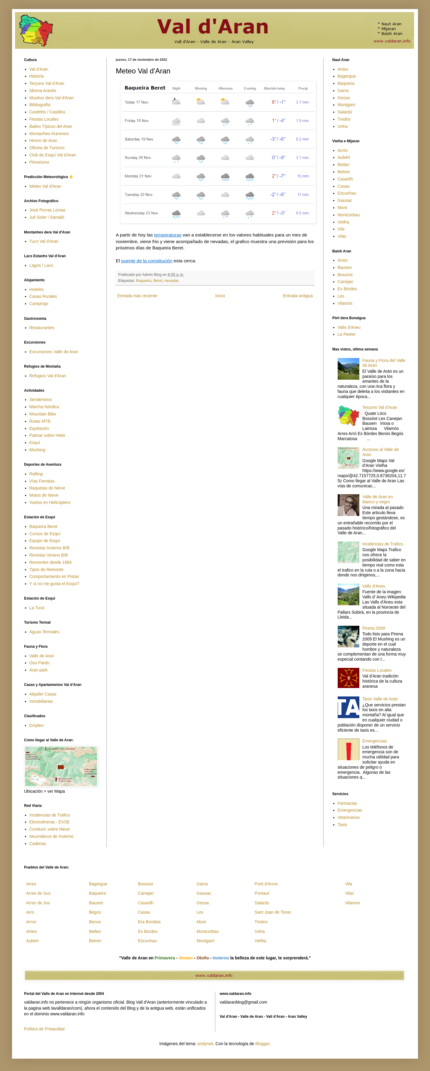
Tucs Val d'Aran (44, 241)
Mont (342, 207)
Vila (341, 229)
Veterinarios (349, 817)
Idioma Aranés (43, 90)
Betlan (344, 164)
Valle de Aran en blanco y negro (377, 499)
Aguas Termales (44, 631)
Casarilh (345, 179)
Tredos (261, 921)
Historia (36, 76)
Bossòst (345, 274)
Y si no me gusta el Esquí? (54, 583)
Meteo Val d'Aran (45, 186)
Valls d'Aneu (349, 327)
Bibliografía (40, 104)
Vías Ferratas (42, 481)
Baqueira (143, 281)
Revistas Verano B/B (48, 555)
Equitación (39, 428)
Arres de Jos (38, 902)
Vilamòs (345, 303)
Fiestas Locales (44, 119)
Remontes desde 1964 (50, 562)
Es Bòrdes (347, 288)
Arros (31, 921)
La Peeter (347, 334)
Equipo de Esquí (44, 540)
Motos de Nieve (44, 495)
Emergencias (374, 741)
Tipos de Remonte (46, 569)
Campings (38, 303)
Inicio (220, 295)
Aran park (38, 670)
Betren (344, 171)
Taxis (342, 824)
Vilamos (352, 902)
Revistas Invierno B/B (49, 547)
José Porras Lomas (47, 210)
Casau (344, 186)
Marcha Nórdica (44, 406)
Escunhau (347, 193)
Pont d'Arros (266, 883)
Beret (157, 281)
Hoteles (36, 289)
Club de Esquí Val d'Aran (52, 155)
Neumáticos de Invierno (51, 836)
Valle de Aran (41, 655)
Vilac (342, 236)
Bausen (345, 267)
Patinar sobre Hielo (47, 435)
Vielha (343, 222)
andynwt (205, 1043)
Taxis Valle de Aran (380, 698)
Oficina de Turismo (47, 147)
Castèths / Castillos (47, 112)
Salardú (345, 112)
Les (341, 296)
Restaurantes (41, 327)
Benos (95, 921)
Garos (343, 90)
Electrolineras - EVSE (49, 821)
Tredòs (344, 119)
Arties (343, 69)
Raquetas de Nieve (47, 488)
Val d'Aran (38, 69)
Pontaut (262, 893)
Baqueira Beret (43, 526)
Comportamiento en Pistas (54, 576)
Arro (30, 912)
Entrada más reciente (137, 295)
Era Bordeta (149, 921)
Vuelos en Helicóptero (49, 502)
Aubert (32, 940)
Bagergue (347, 76)
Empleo (36, 725)
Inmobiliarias (41, 701)
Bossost (145, 883)
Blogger (262, 1043)
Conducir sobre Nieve (49, 829)
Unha (343, 126)
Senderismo (40, 399)
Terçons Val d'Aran (46, 83)
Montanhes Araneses (49, 133)
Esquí (34, 442)
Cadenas (37, 843)
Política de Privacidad (44, 1028)
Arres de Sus (38, 893)
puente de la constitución (146, 260)
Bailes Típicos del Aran (50, 126)
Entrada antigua (298, 295)
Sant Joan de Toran (273, 912)
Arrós (343, 150)
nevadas (171, 281)
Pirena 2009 (373, 628)
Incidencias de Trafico (49, 815)
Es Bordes (148, 931)
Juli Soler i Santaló (46, 217)
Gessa (344, 97)
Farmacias (347, 803)
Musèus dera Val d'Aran (51, 97)
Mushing (37, 449)
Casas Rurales (43, 296)
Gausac (345, 200)
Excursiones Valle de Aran (53, 351)
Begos (95, 912)
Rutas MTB (40, 421)
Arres (343, 260)
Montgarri (346, 104)
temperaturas (167, 234)
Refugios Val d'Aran (47, 375)
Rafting (36, 473)
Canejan (345, 281)
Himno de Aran (43, 140)
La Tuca (37, 607)
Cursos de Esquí (45, 533)
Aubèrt (344, 157)
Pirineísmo (39, 162)
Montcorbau (349, 214)
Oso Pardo (39, 662)
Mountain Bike (42, 414)
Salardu (262, 902)
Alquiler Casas (43, 694)
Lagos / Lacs (41, 265)
